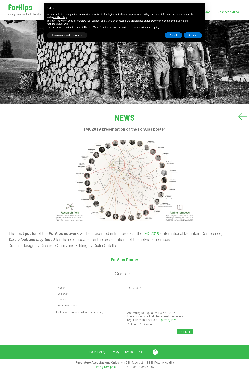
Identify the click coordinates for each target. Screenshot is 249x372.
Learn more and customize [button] (67, 35)
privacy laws (169, 320)
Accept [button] (193, 35)
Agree (135, 324)
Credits (128, 352)
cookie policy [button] (60, 17)
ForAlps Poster (124, 259)
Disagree (149, 324)
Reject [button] (173, 35)
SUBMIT (184, 332)
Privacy (114, 352)
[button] (200, 8)
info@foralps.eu (106, 367)
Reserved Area (228, 12)
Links (140, 352)
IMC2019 (151, 233)
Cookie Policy (97, 352)
